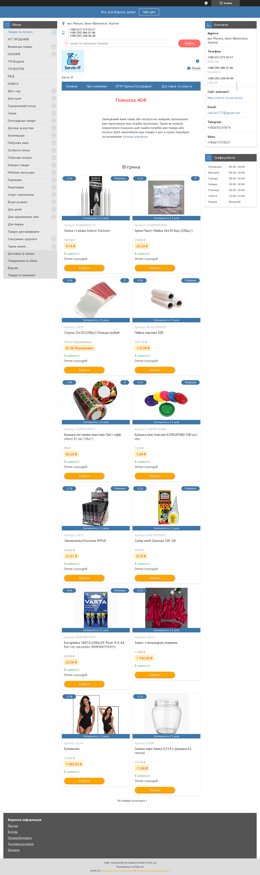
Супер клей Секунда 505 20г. (156, 540)
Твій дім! (149, 12)
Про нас (13, 826)
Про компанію (97, 86)
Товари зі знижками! (21, 275)
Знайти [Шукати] (189, 43)
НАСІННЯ (14, 54)
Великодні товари (20, 47)
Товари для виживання (23, 232)
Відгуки (13, 268)
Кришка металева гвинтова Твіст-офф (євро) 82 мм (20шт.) (92, 436)
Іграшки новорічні (135, 137)
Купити (84, 268)
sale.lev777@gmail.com (224, 113)
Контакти (248, 86)
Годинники (15, 180)
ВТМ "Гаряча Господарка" (134, 86)
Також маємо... (18, 246)
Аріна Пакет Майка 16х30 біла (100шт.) (164, 230)
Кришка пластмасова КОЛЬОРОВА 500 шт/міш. (166, 436)
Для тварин (16, 224)
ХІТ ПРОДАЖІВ (18, 39)
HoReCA (13, 84)
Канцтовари (16, 187)
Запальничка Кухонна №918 (85, 540)
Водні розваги (17, 202)
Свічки (12, 113)
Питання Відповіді (20, 838)
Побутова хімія (18, 143)
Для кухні (14, 98)
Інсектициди (16, 135)
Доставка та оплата (21, 254)
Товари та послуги (20, 32)
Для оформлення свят (23, 217)
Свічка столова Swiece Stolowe (87, 230)
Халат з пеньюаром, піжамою (156, 643)
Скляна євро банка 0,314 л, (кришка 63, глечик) (163, 751)
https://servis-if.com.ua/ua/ (225, 98)
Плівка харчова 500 (149, 332)
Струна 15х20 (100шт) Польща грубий (91, 332)
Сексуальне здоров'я (22, 239)
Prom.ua (151, 862)
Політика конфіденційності (153, 870)
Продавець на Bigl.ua (130, 866)
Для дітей (15, 209)
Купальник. (72, 749)
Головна (71, 86)
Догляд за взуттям (21, 128)
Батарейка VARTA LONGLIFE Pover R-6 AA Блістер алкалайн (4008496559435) (94, 645)
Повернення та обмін (22, 261)
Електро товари (18, 165)
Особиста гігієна (19, 150)
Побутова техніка (20, 158)
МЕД (11, 76)
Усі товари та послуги (131, 800)
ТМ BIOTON (16, 69)
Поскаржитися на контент (118, 870)
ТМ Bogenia (16, 61)
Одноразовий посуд (22, 106)
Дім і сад (14, 91)
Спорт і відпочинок (21, 195)
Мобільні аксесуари (21, 172)
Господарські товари (22, 121)
